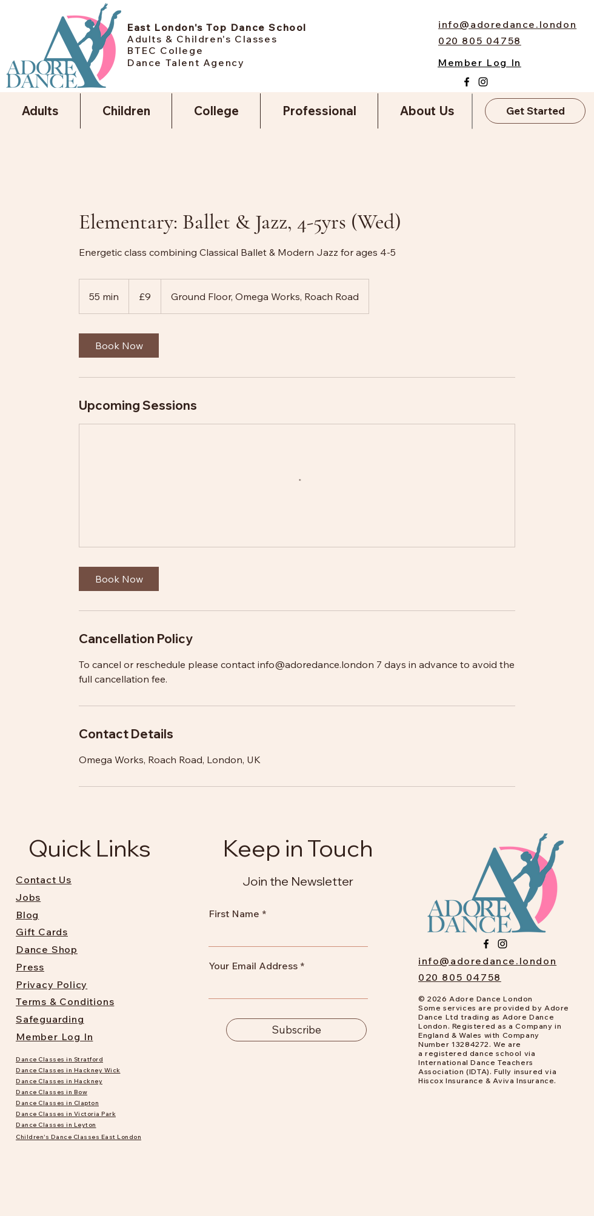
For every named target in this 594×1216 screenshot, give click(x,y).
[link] (119, 345)
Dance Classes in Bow (51, 1092)
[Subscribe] (296, 1029)
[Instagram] (483, 82)
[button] (40, 111)
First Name (234, 913)
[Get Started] (535, 111)
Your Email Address (253, 965)
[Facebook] (467, 82)
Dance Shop (47, 949)
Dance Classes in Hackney (59, 1081)
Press (30, 967)
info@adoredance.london (487, 961)
